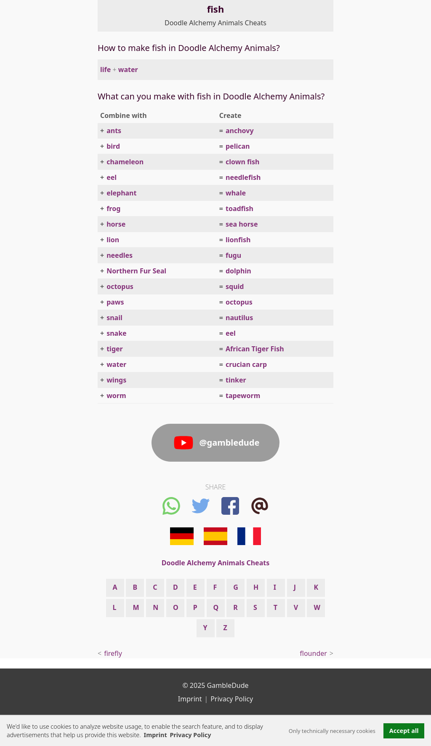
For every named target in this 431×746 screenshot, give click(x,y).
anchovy (240, 130)
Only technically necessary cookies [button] (332, 731)
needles (119, 255)
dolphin (238, 270)
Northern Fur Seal (136, 270)
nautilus (239, 317)
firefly (113, 653)
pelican (238, 146)
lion (112, 239)
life (105, 69)
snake (116, 333)
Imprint (155, 735)
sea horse (242, 224)
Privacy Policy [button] (190, 735)
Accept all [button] (404, 731)
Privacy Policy (231, 698)
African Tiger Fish (255, 348)
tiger (114, 348)
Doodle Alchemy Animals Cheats (215, 22)
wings (116, 380)
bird (113, 146)
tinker (236, 380)
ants (113, 130)
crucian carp (246, 364)
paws (115, 302)
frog (113, 208)
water (128, 69)
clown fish (242, 161)
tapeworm (243, 395)
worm (116, 395)
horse (115, 224)
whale (236, 193)
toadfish (239, 208)
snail (114, 317)
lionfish (238, 239)
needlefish (243, 177)
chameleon (125, 161)
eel (111, 177)
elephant (121, 193)
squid (235, 286)
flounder (313, 653)
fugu (233, 255)
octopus (119, 286)
